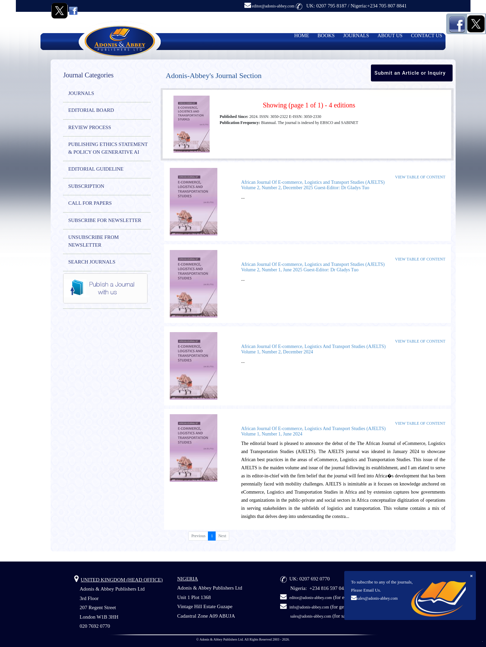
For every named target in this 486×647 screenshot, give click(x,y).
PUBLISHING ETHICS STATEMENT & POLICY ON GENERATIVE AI (107, 148)
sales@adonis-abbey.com (377, 598)
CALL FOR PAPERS (90, 203)
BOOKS (326, 35)
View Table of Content (420, 177)
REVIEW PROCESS (89, 127)
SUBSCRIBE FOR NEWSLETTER (104, 220)
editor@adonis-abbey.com (269, 6)
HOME (301, 35)
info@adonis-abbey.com (309, 607)
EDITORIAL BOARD (91, 110)
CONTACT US (426, 35)
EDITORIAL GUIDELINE (96, 169)
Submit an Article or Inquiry (410, 73)
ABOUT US (389, 35)
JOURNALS (356, 35)
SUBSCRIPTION (86, 186)
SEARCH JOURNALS (91, 262)
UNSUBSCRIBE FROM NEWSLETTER (93, 241)
